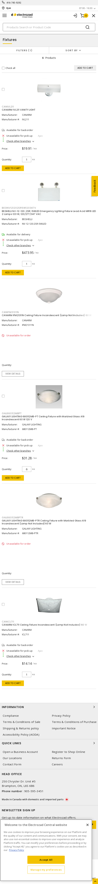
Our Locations (12, 758)
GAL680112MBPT (12, 413)
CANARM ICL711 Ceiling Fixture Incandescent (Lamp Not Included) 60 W (44, 624)
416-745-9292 (13, 2)
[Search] (49, 27)
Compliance (11, 715)
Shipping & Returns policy (21, 728)
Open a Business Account (20, 752)
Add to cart (13, 168)
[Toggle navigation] (4, 15)
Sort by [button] (71, 50)
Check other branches (18, 141)
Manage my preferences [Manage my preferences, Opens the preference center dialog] (46, 869)
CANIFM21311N (10, 312)
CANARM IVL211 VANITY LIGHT (18, 109)
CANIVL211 (8, 106)
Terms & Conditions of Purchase (74, 722)
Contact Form (12, 764)
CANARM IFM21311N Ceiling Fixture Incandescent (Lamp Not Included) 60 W (47, 315)
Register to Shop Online (68, 752)
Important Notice (64, 728)
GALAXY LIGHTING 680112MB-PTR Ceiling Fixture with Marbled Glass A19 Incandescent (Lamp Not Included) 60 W (44, 522)
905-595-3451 (34, 791)
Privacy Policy (61, 715)
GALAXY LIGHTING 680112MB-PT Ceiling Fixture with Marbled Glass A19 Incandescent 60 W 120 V (43, 418)
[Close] (87, 825)
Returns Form (61, 758)
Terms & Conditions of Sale (21, 722)
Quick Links (49, 743)
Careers (57, 764)
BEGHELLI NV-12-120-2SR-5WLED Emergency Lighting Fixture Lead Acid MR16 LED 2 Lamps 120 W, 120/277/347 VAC (49, 213)
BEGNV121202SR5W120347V (19, 207)
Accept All (46, 859)
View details (13, 373)
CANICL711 (8, 621)
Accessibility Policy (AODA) (21, 734)
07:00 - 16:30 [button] (85, 8)
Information (49, 707)
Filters (24, 50)
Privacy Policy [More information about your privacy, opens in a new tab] (16, 850)
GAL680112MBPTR (12, 517)
